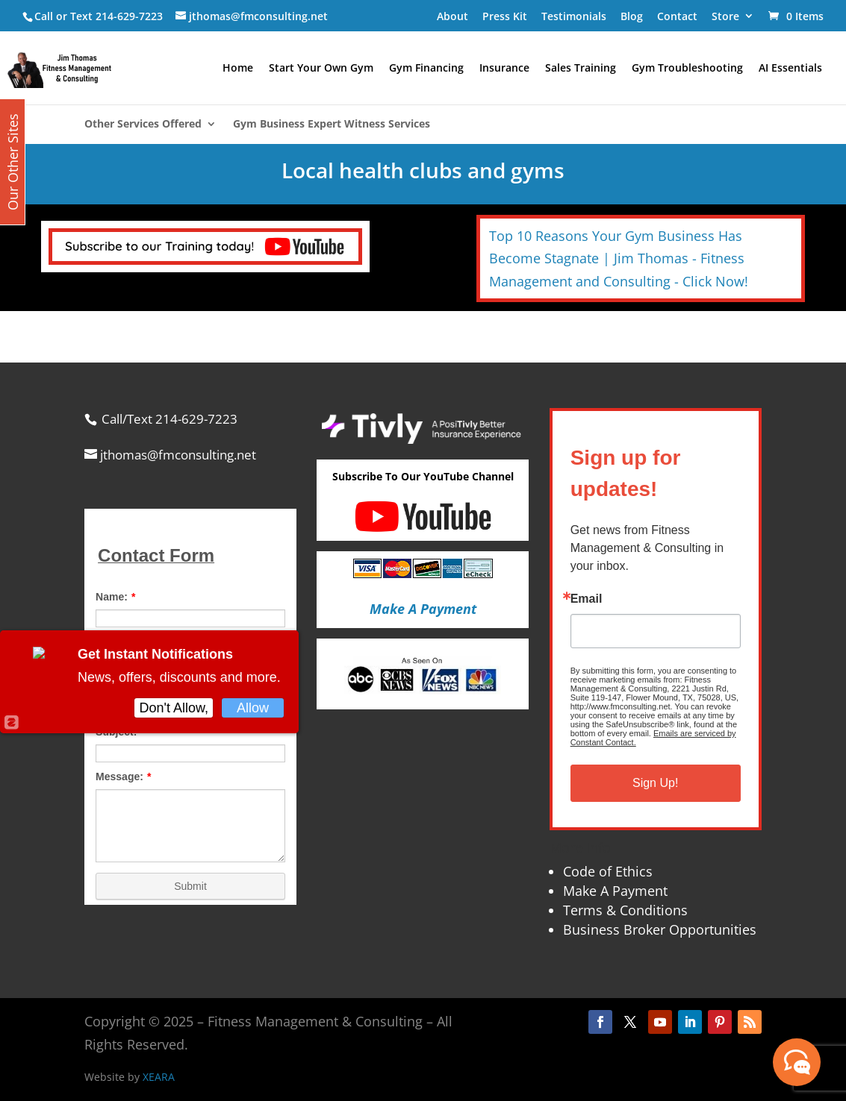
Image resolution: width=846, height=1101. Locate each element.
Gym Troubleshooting (687, 69)
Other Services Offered (143, 125)
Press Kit (504, 16)
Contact (677, 16)
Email (586, 599)
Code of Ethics (608, 871)
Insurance (504, 69)
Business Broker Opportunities (659, 929)
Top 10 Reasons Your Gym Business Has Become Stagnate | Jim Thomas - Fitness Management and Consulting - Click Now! (618, 258)
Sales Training (580, 69)
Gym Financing (426, 69)
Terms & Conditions (625, 910)
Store (725, 16)
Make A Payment (615, 891)
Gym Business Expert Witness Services (331, 125)
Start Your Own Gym (321, 69)
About (452, 16)
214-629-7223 (129, 16)
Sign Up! (655, 783)
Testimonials (573, 16)
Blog (631, 16)
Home (238, 69)
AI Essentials (790, 69)
